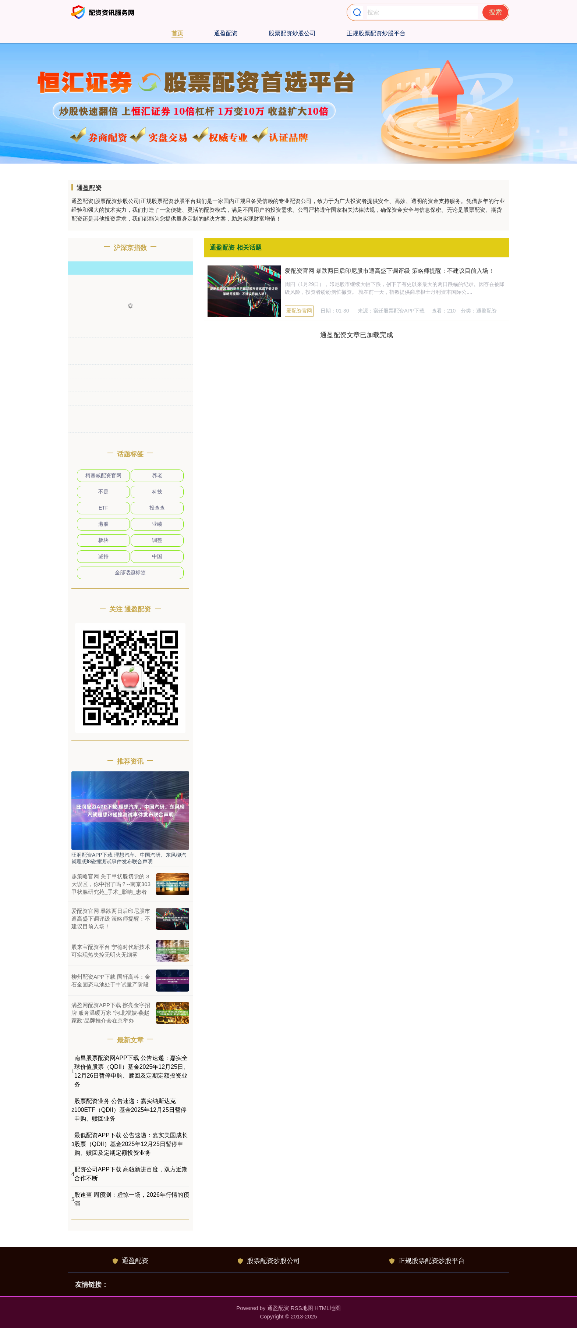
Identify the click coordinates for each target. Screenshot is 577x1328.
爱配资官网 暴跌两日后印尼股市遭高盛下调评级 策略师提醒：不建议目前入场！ (389, 271)
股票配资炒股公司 (292, 33)
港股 (103, 524)
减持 (103, 556)
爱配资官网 (299, 311)
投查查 (157, 508)
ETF (103, 508)
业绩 (157, 524)
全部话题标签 (130, 572)
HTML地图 (328, 1308)
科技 (157, 492)
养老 (157, 475)
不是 (103, 492)
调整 (157, 540)
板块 (103, 540)
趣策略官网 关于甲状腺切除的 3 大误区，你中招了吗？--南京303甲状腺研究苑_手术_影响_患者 (111, 884)
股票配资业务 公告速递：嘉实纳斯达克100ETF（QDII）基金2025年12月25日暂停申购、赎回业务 (130, 1110)
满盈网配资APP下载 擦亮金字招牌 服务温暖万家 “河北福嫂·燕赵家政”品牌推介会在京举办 (110, 1013)
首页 (177, 33)
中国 (157, 556)
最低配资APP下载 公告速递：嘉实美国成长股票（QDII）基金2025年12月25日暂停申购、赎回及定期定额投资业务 (131, 1144)
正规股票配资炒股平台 (376, 33)
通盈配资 (226, 33)
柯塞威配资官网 (103, 475)
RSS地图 (302, 1308)
